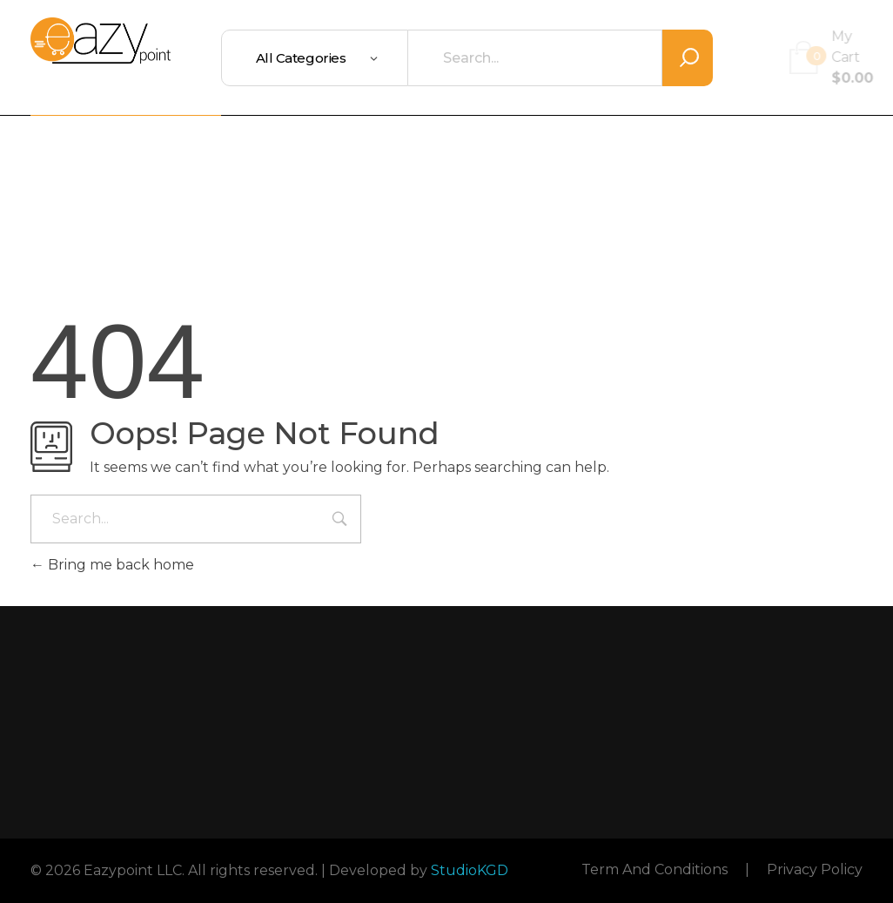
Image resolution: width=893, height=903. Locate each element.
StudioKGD (469, 870)
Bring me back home (112, 564)
